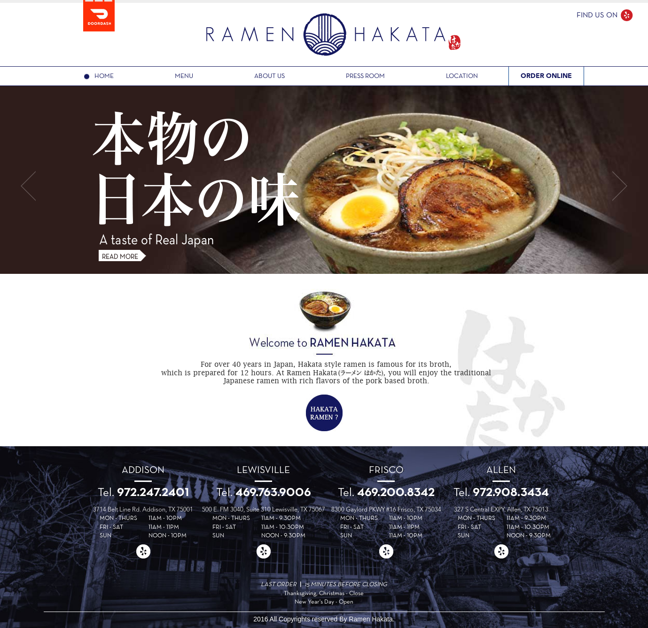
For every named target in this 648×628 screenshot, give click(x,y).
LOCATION (462, 76)
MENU (184, 76)
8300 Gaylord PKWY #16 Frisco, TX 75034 (386, 510)
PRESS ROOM (365, 76)
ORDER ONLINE (546, 76)
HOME (104, 76)
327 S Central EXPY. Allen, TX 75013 (501, 510)
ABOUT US (269, 76)
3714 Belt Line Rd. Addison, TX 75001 (143, 510)
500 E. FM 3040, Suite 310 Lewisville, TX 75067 (263, 510)
